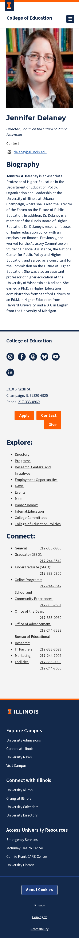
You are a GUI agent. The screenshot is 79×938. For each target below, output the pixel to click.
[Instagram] (10, 359)
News (19, 486)
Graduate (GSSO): (28, 554)
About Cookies (39, 890)
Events (20, 492)
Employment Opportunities (36, 479)
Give (52, 425)
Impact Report (26, 505)
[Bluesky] (44, 359)
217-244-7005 (50, 655)
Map (18, 498)
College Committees (31, 517)
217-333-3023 (50, 649)
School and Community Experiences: (34, 595)
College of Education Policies (38, 524)
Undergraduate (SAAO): (33, 567)
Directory (22, 454)
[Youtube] (56, 359)
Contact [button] (49, 415)
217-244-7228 (50, 630)
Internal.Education (29, 511)
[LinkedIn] (10, 375)
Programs (23, 461)
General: (21, 548)
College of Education (29, 18)
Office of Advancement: (33, 624)
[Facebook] (21, 359)
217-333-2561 (50, 605)
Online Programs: (28, 580)
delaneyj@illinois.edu (30, 152)
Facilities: (22, 662)
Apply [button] (24, 415)
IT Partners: (24, 649)
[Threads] (33, 359)
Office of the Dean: (29, 611)
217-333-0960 (29, 402)
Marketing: (23, 655)
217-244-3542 (50, 561)
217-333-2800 (50, 573)
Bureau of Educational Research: (32, 640)
